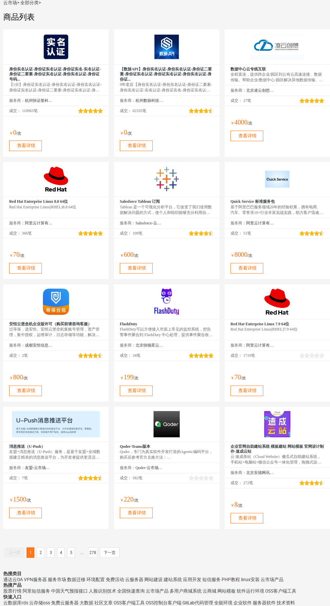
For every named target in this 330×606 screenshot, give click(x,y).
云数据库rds (15, 602)
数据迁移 (76, 579)
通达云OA (13, 579)
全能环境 (223, 602)
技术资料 (286, 602)
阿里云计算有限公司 (39, 223)
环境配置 (95, 579)
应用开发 (192, 579)
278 (92, 552)
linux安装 (250, 579)
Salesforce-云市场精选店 (149, 223)
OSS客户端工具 (280, 591)
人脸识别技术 (102, 591)
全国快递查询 (131, 591)
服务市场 (57, 579)
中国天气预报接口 (69, 591)
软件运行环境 (250, 591)
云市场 (10, 2)
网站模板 (226, 591)
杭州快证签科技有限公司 (39, 100)
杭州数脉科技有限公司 (149, 100)
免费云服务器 (65, 602)
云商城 (209, 591)
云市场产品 (272, 579)
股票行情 (12, 591)
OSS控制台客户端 (163, 602)
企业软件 (242, 602)
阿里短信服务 (36, 591)
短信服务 (211, 579)
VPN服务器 (35, 579)
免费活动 (115, 579)
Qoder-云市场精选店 (149, 467)
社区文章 (103, 602)
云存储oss (39, 602)
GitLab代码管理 (197, 602)
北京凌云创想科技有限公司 (260, 90)
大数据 (86, 602)
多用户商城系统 (186, 591)
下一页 (110, 552)
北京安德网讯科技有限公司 (260, 472)
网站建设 (153, 579)
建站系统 (173, 579)
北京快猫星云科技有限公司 (149, 345)
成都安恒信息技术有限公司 (39, 345)
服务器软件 (264, 602)
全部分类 (29, 2)
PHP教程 (231, 579)
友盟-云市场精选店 (39, 467)
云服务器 (134, 579)
